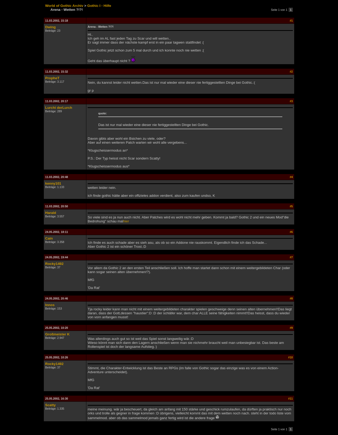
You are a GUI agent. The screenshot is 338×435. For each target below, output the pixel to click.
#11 (290, 398)
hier (126, 221)
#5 (291, 206)
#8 (291, 298)
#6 (291, 231)
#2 (291, 71)
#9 (291, 327)
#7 (291, 257)
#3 (291, 101)
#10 (290, 357)
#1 (291, 20)
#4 (291, 177)
